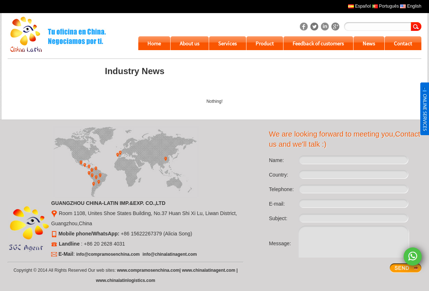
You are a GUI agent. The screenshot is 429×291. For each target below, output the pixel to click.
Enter (405, 268)
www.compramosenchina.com (148, 270)
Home (154, 43)
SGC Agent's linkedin (324, 26)
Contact (403, 43)
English (414, 6)
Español (363, 6)
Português (389, 6)
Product (265, 43)
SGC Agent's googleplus (335, 26)
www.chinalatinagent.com (208, 270)
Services (227, 43)
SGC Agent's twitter (314, 26)
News (369, 43)
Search (416, 26)
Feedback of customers (318, 43)
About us (189, 43)
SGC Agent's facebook (303, 26)
